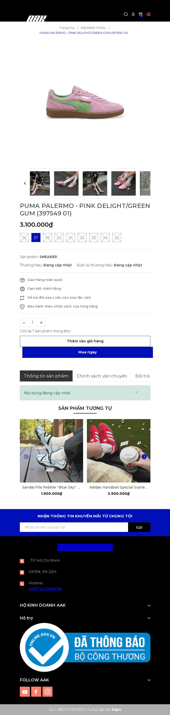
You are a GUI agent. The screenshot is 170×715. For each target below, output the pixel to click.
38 (47, 237)
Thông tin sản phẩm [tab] (46, 375)
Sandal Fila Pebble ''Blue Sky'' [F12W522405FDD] (51, 487)
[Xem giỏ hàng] (140, 14)
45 (116, 237)
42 (82, 237)
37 (36, 237)
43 (93, 237)
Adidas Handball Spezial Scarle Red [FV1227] (118, 487)
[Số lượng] (32, 323)
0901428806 (45, 589)
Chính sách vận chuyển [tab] (102, 375)
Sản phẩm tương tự (85, 408)
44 (105, 237)
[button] (25, 183)
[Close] (136, 392)
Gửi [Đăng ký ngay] (139, 527)
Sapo (116, 709)
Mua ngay (87, 352)
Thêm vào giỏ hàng (85, 341)
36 (24, 237)
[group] (85, 102)
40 (59, 237)
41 (70, 237)
